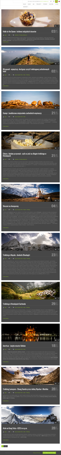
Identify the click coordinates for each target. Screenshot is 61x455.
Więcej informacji (36, 452)
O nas (56, 4)
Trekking (28, 74)
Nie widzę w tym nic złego (49, 452)
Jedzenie (17, 35)
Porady (45, 4)
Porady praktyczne (23, 35)
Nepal (24, 209)
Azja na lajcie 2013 (19, 74)
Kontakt (25, 7)
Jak (33, 4)
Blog (24, 4)
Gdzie (29, 4)
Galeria (51, 4)
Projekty (38, 4)
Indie (24, 74)
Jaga (4, 35)
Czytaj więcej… (6, 41)
